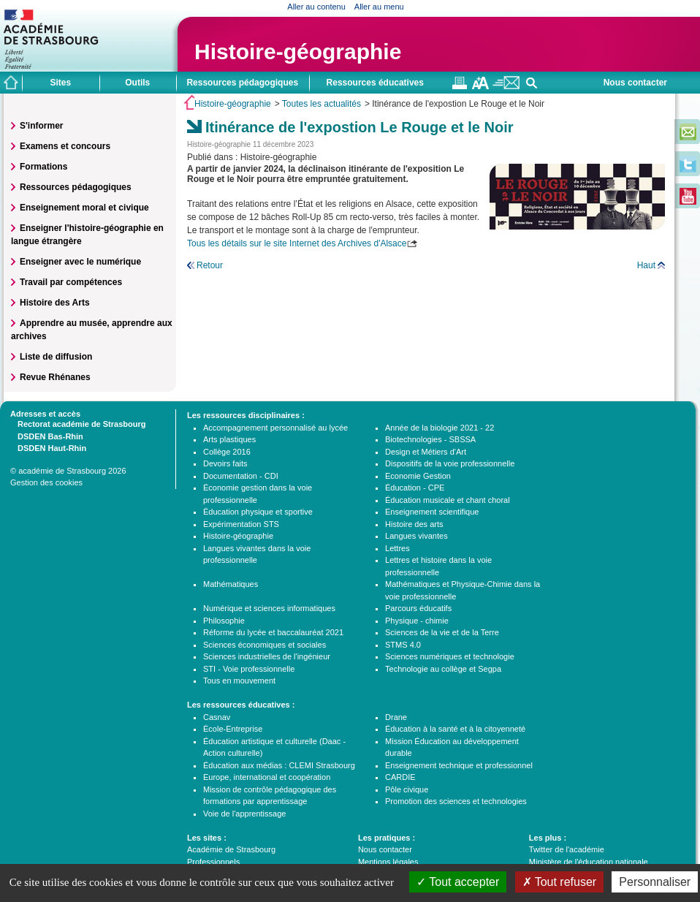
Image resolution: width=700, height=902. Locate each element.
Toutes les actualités (321, 104)
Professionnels (213, 861)
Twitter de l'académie (566, 849)
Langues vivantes (416, 535)
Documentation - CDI (240, 475)
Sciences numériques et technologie (449, 656)
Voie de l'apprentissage (244, 813)
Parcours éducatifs (418, 608)
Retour (210, 265)
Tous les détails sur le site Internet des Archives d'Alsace (296, 243)
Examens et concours (65, 146)
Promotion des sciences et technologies (456, 801)
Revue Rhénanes (55, 377)
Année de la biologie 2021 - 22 (439, 427)
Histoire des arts (414, 524)
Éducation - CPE (414, 487)
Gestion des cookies (46, 482)
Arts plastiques (229, 439)
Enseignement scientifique (432, 511)
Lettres (397, 548)
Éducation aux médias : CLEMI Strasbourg (279, 765)
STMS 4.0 (403, 644)
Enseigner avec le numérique (80, 262)
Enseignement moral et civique (84, 207)
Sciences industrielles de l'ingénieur (266, 656)
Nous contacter (635, 82)
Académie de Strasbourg (231, 849)
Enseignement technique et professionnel (459, 765)
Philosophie (224, 620)
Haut (646, 265)
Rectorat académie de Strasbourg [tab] (77, 423)
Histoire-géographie (297, 51)
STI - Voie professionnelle (248, 668)
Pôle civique (406, 789)
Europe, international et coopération (266, 777)
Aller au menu (379, 6)
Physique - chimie (417, 620)
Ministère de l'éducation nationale (588, 861)
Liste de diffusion (56, 357)
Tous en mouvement (239, 680)
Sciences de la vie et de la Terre (442, 632)
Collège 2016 (227, 451)
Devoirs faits (225, 463)
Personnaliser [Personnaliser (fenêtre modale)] (655, 882)
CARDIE (400, 777)
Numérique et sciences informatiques (269, 608)
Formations (43, 167)
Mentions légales (388, 861)
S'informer (42, 126)
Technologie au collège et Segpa (443, 668)
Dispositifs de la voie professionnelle (449, 463)
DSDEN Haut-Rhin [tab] (48, 447)
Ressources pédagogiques (76, 187)
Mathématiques (230, 584)
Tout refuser (559, 882)
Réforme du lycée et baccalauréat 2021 (273, 632)
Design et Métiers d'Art (425, 451)
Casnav (216, 717)
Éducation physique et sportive (258, 511)
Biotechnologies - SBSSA (430, 439)
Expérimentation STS (241, 524)
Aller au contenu (316, 6)
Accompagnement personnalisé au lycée (275, 427)
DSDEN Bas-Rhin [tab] (46, 436)
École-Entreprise (232, 728)
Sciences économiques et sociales (264, 644)
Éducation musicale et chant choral (447, 500)
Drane (396, 717)
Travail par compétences (71, 282)
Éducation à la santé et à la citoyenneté (455, 728)
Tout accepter (457, 882)
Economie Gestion (418, 475)
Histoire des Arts (55, 302)
